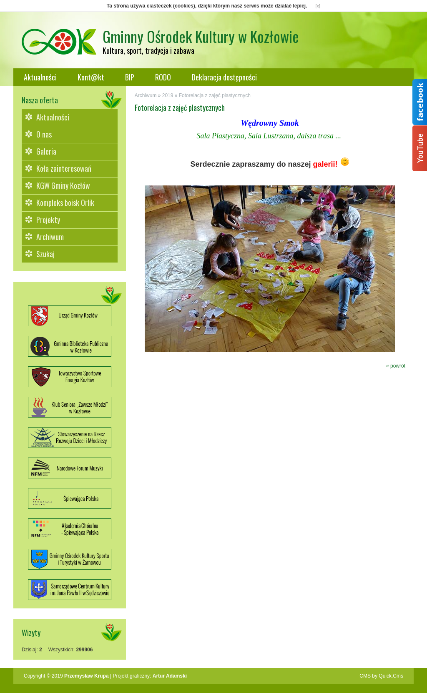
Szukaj (45, 253)
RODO (163, 77)
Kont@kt (91, 77)
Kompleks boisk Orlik (65, 202)
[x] (318, 5)
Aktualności (40, 77)
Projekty (48, 219)
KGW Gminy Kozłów (63, 185)
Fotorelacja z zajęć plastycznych (215, 95)
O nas (44, 134)
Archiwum (50, 236)
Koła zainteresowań (63, 168)
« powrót (395, 366)
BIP (129, 77)
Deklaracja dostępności (224, 77)
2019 (167, 95)
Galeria (46, 151)
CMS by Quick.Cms (381, 676)
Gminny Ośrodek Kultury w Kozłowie (201, 36)
